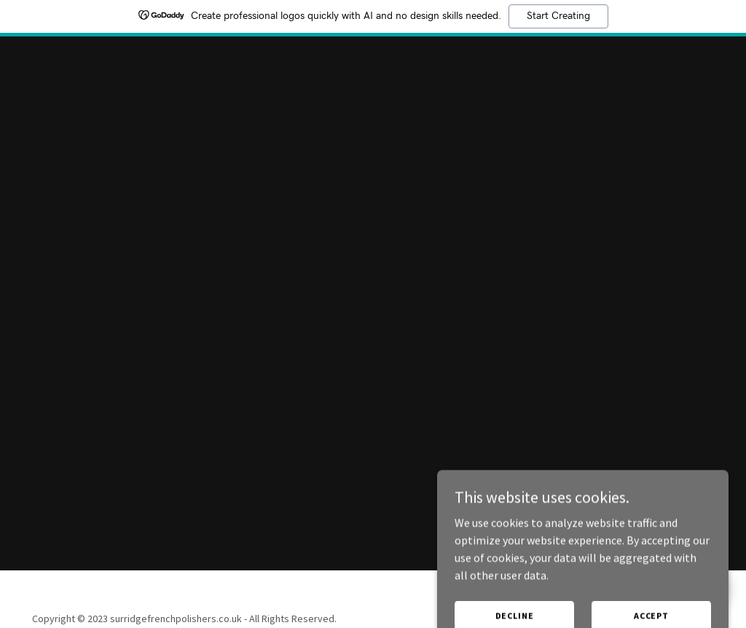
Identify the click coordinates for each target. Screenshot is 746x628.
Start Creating (558, 16)
